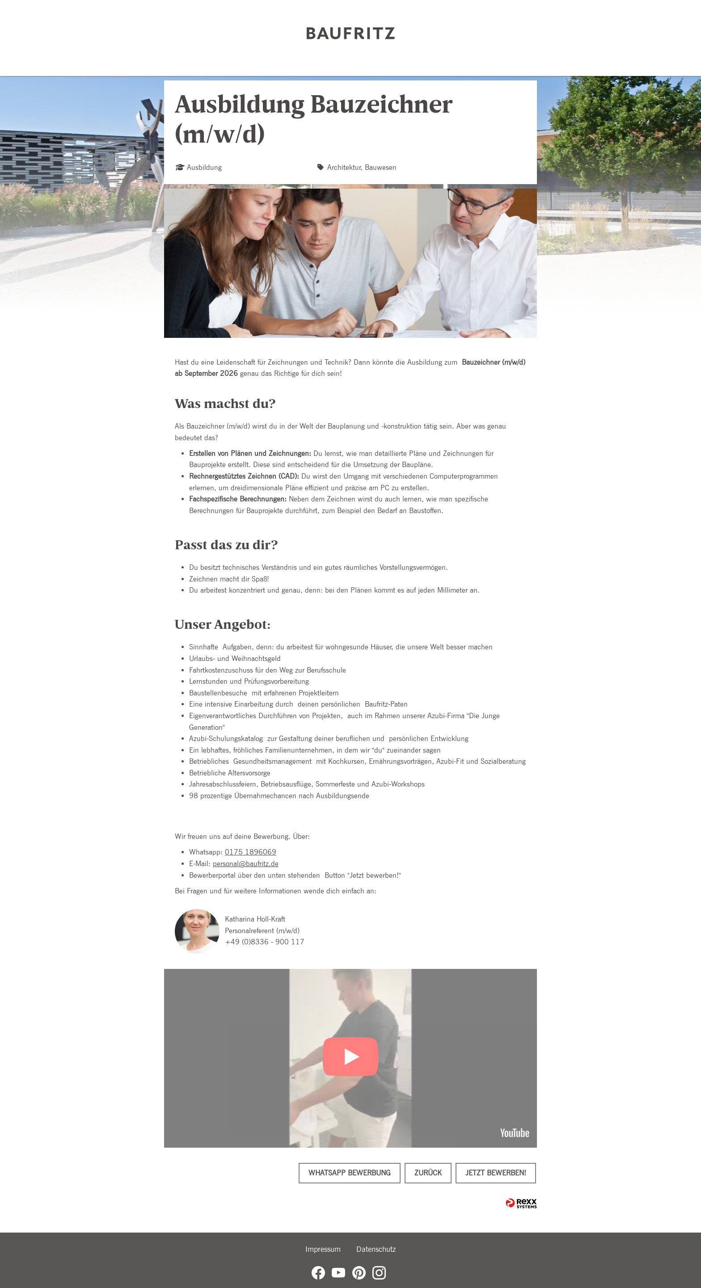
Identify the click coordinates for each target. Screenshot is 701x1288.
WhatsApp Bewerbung (349, 1173)
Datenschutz (376, 1249)
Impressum (323, 1249)
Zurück (428, 1173)
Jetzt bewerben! (495, 1173)
